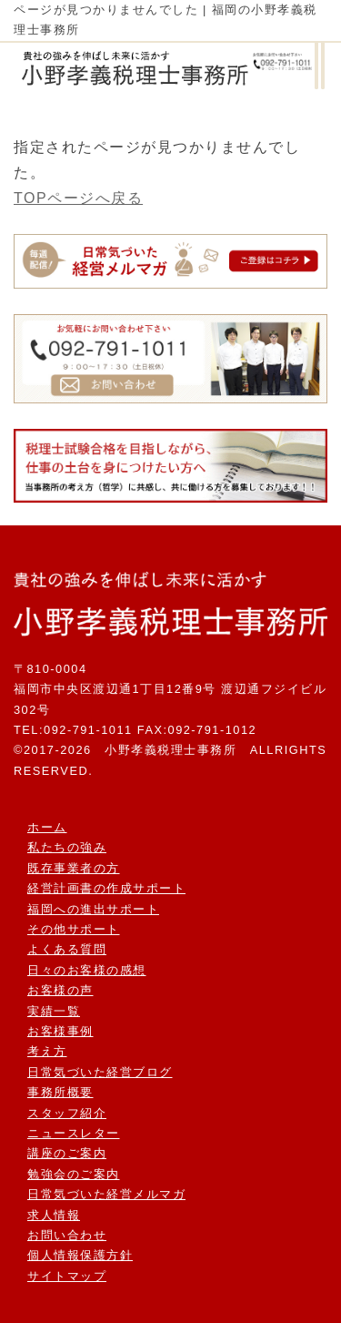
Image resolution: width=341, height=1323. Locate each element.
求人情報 (53, 1215)
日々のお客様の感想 (86, 970)
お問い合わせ (66, 1235)
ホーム (47, 827)
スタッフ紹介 (66, 1113)
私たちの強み (66, 847)
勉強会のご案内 (73, 1174)
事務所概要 (60, 1092)
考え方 (47, 1051)
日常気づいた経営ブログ (100, 1072)
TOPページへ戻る (78, 198)
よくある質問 (66, 949)
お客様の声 (60, 990)
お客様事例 (60, 1031)
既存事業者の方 (73, 868)
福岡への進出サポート (93, 909)
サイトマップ (66, 1276)
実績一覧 (53, 1011)
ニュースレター (73, 1133)
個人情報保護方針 (80, 1255)
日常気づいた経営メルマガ (106, 1194)
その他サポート (73, 929)
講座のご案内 (66, 1153)
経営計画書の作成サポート (106, 888)
